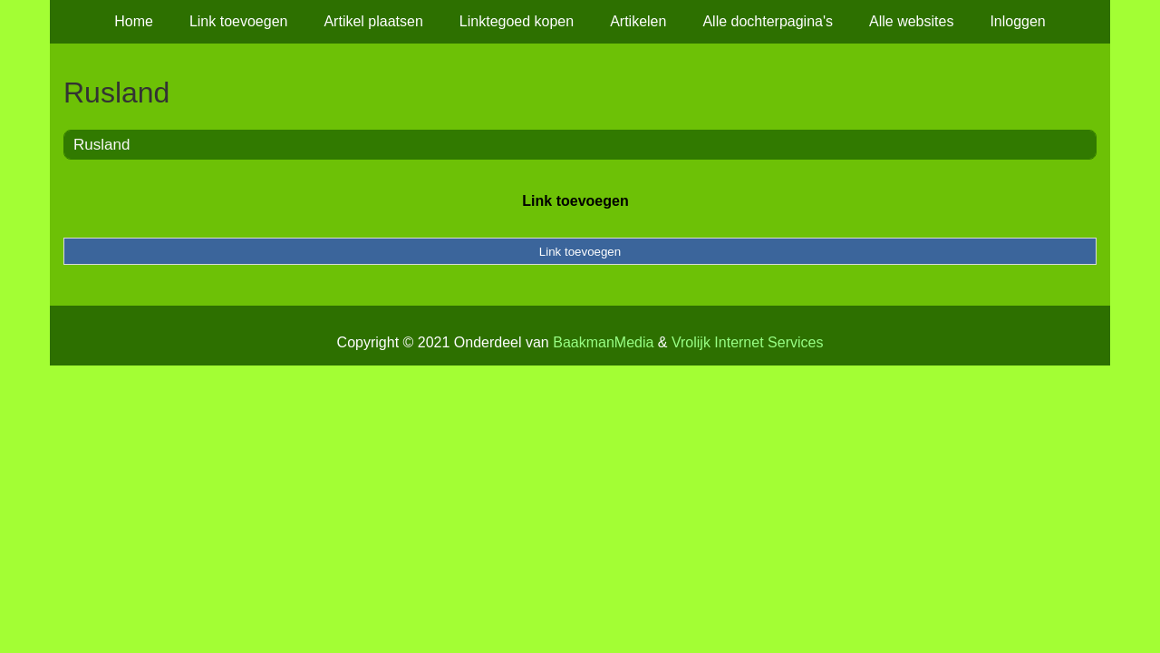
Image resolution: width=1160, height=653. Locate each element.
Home (133, 21)
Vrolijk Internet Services (747, 342)
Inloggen (1017, 21)
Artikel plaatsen (373, 21)
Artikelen (638, 21)
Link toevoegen (238, 21)
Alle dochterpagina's (767, 21)
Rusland (101, 144)
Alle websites (911, 21)
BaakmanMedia (603, 342)
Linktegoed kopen (516, 21)
